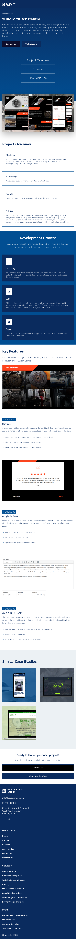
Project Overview (38, 60)
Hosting (5, 884)
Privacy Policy (8, 919)
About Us (6, 840)
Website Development (12, 875)
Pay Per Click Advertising (13, 902)
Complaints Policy (10, 924)
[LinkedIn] (14, 819)
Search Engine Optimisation (15, 897)
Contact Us (11, 44)
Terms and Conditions (12, 928)
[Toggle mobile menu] (72, 4)
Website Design (9, 871)
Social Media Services (12, 893)
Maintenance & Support (13, 888)
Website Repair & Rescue (13, 880)
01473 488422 (9, 803)
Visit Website (31, 44)
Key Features (38, 78)
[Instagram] (9, 819)
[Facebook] (4, 819)
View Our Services (38, 776)
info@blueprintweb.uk (13, 798)
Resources (7, 853)
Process (38, 69)
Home (5, 836)
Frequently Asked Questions (15, 915)
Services (6, 844)
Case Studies (8, 849)
